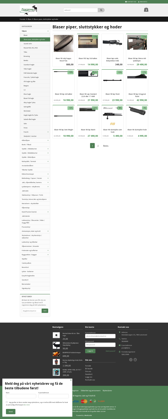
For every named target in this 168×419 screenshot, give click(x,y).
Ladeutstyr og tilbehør (29, 242)
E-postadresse (90, 333)
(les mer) (27, 405)
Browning (27, 56)
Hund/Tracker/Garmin (29, 212)
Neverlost (25, 267)
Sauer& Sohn (28, 44)
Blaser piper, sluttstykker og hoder (34, 39)
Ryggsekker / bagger (29, 255)
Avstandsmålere (27, 166)
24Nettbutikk (88, 415)
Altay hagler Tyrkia (29, 103)
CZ (25, 90)
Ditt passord (89, 341)
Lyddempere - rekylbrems (31, 187)
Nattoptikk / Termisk (29, 161)
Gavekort (25, 280)
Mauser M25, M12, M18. (31, 48)
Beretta (26, 60)
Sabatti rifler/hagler (30, 119)
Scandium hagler (29, 65)
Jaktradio (25, 191)
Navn (21, 395)
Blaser (25, 35)
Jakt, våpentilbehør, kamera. (32, 182)
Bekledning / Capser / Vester (32, 178)
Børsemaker (26, 284)
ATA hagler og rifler (29, 81)
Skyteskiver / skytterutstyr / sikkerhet (32, 236)
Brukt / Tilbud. (26, 144)
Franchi (26, 132)
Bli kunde (89, 368)
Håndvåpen (26, 140)
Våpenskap (26, 208)
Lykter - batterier (28, 271)
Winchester (27, 111)
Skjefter (24, 259)
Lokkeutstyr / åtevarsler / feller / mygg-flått (33, 221)
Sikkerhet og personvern (90, 390)
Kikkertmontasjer (28, 174)
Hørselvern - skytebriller (30, 203)
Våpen (24, 31)
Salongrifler (27, 107)
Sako (25, 124)
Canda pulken (26, 263)
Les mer (103, 411)
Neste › (106, 145)
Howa (25, 128)
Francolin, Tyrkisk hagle (31, 77)
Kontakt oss (90, 380)
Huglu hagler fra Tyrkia (31, 115)
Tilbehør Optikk (27, 170)
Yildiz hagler (27, 69)
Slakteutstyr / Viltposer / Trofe (32, 195)
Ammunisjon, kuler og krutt (31, 231)
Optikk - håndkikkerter (29, 153)
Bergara (26, 86)
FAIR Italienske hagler (30, 73)
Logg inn (88, 377)
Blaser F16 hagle (29, 98)
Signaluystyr (26, 288)
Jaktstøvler (26, 216)
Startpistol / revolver (30, 136)
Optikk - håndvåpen (28, 157)
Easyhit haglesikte (28, 276)
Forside (22, 19)
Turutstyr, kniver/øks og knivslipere (34, 199)
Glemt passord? (111, 351)
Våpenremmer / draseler (30, 246)
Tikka (25, 52)
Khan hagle (27, 94)
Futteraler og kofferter (30, 250)
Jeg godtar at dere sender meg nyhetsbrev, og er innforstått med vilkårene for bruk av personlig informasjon (37, 403)
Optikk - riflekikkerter (29, 149)
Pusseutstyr (26, 227)
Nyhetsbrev (107, 390)
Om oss (88, 371)
